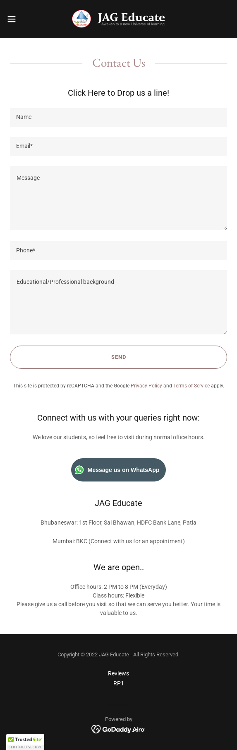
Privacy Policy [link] (146, 386)
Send (118, 357)
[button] (20, 19)
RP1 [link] (118, 683)
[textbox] (118, 117)
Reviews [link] (118, 673)
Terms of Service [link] (191, 386)
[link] (118, 18)
